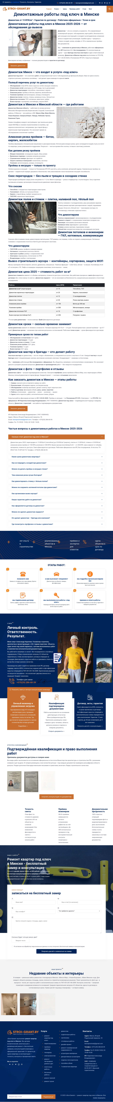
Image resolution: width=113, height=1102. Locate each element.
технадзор (48, 1052)
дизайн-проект (66, 1044)
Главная (49, 9)
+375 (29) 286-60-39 (98, 1047)
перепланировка (49, 1044)
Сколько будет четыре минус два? (24, 937)
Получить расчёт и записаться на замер (56, 951)
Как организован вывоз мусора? (57, 494)
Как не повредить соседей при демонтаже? (57, 463)
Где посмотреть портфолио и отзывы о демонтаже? (57, 524)
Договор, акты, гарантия (90, 703)
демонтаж (64, 1031)
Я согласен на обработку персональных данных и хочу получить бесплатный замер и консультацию (49, 946)
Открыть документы (56, 731)
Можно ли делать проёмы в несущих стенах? (57, 469)
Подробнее (23, 726)
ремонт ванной (49, 1078)
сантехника (65, 1038)
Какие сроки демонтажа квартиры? (57, 457)
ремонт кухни (49, 1081)
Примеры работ (74, 9)
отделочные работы (68, 1035)
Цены (65, 9)
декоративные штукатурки (70, 1057)
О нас (84, 9)
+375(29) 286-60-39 (65, 3)
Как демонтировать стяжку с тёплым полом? (57, 481)
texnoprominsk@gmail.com (85, 3)
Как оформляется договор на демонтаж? (57, 506)
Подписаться (48, 1097)
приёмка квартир (47, 1048)
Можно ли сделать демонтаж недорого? (57, 512)
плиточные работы (48, 1068)
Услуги (57, 9)
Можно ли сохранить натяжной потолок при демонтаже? (57, 487)
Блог (90, 9)
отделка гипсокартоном (69, 1060)
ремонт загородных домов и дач (48, 1061)
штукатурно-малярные (69, 1053)
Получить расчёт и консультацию (90, 726)
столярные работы (67, 1041)
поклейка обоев (66, 1063)
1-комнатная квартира (69, 1067)
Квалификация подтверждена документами (56, 706)
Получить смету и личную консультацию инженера (30, 690)
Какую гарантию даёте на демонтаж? (57, 500)
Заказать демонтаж (18, 66)
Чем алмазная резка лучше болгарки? (57, 475)
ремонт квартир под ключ (48, 1038)
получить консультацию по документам (56, 797)
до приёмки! (15, 2)
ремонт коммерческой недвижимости (69, 1049)
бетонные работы (47, 1074)
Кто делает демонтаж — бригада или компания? (57, 518)
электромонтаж (49, 1056)
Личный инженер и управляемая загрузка (23, 704)
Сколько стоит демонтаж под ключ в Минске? (57, 437)
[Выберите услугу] (79, 911)
